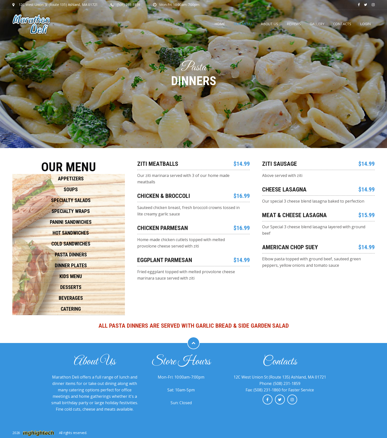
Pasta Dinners (71, 255)
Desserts (70, 287)
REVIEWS (294, 23)
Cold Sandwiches (70, 244)
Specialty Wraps (71, 211)
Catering (71, 309)
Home (219, 23)
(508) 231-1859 (125, 4)
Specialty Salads (71, 200)
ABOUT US (269, 23)
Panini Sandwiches (71, 222)
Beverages (71, 298)
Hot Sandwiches (71, 233)
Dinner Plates (71, 265)
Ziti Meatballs (157, 163)
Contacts (342, 23)
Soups (71, 189)
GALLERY (317, 23)
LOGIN (365, 23)
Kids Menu (70, 276)
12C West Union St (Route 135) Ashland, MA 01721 (58, 4)
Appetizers (71, 179)
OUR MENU (243, 23)
